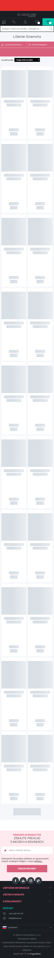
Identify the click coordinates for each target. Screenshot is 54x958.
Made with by (27, 953)
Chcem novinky (27, 868)
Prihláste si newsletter (27, 839)
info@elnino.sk (15, 918)
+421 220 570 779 (16, 913)
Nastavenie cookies (27, 938)
